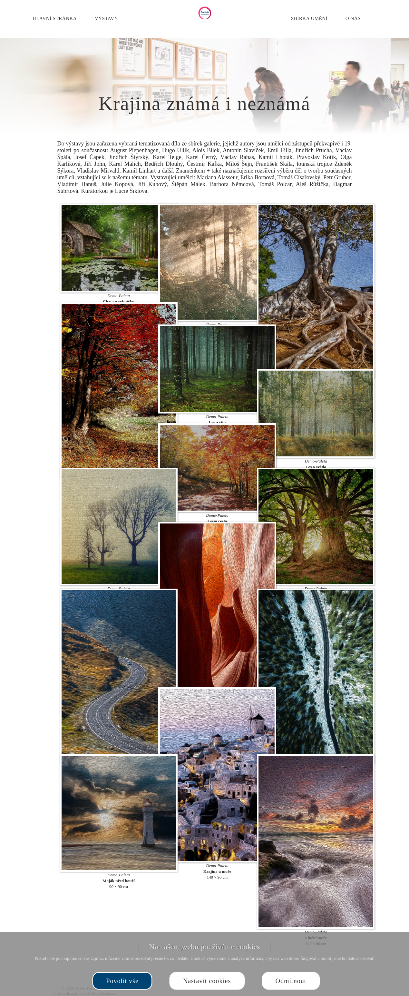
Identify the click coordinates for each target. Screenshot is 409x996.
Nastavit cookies (207, 980)
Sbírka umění (309, 18)
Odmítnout (291, 980)
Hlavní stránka (55, 18)
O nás (353, 18)
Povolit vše (122, 980)
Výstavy (106, 18)
